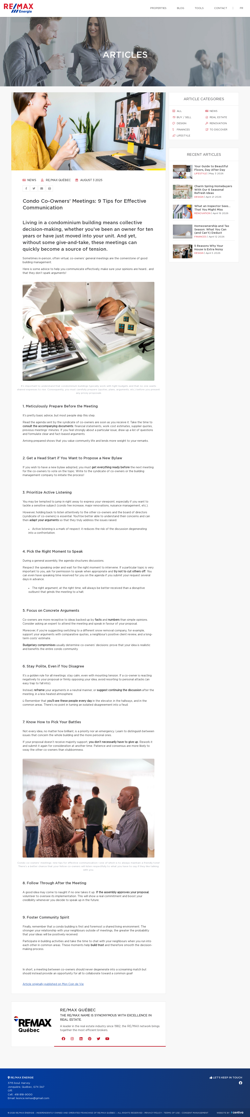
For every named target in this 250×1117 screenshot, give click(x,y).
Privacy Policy (153, 1113)
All (177, 111)
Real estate (216, 117)
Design (179, 123)
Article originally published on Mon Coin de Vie (53, 984)
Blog (180, 8)
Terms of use (172, 1113)
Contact (220, 8)
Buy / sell (182, 117)
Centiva (237, 1112)
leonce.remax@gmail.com (32, 1098)
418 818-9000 (23, 1094)
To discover (216, 129)
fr (241, 8)
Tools (199, 8)
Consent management (195, 1113)
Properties (158, 8)
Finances (181, 129)
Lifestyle (181, 135)
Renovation (216, 123)
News (29, 180)
